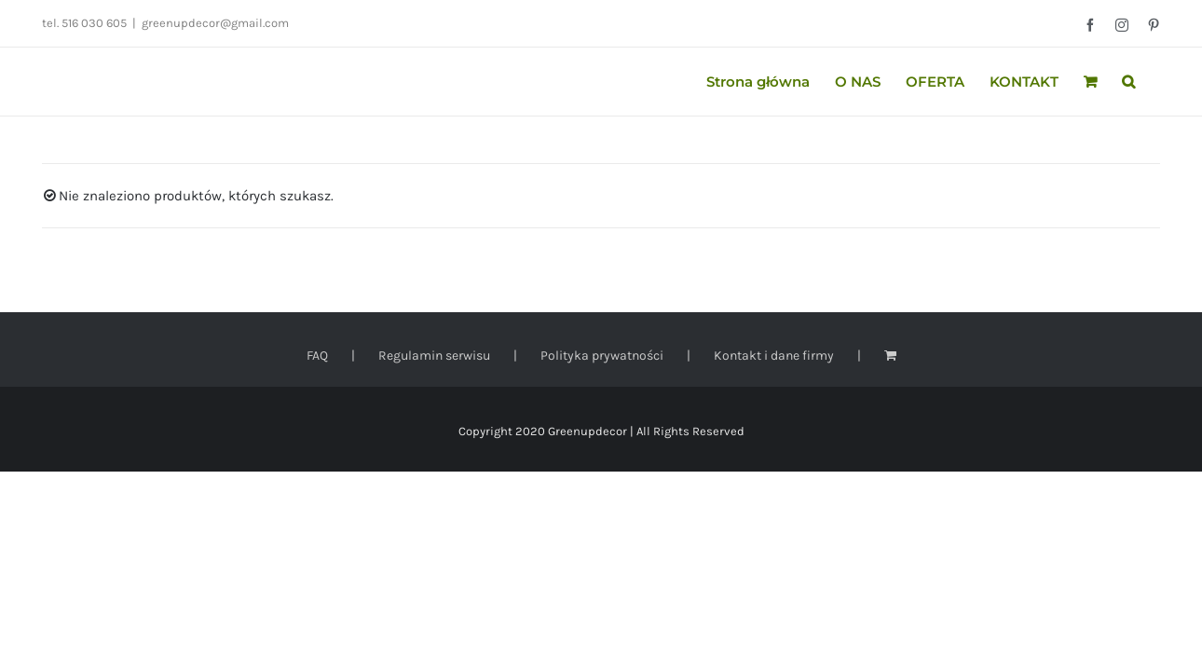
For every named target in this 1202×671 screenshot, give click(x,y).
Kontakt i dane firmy (774, 355)
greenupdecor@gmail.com (215, 23)
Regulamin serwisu (434, 355)
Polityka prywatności (601, 355)
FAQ (317, 355)
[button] (1153, 82)
